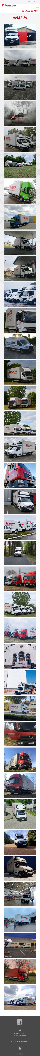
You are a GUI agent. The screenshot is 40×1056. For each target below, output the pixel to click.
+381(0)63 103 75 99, (20, 1033)
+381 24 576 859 (20, 1036)
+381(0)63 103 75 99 (29, 11)
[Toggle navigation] (37, 6)
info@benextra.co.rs (21, 1041)
